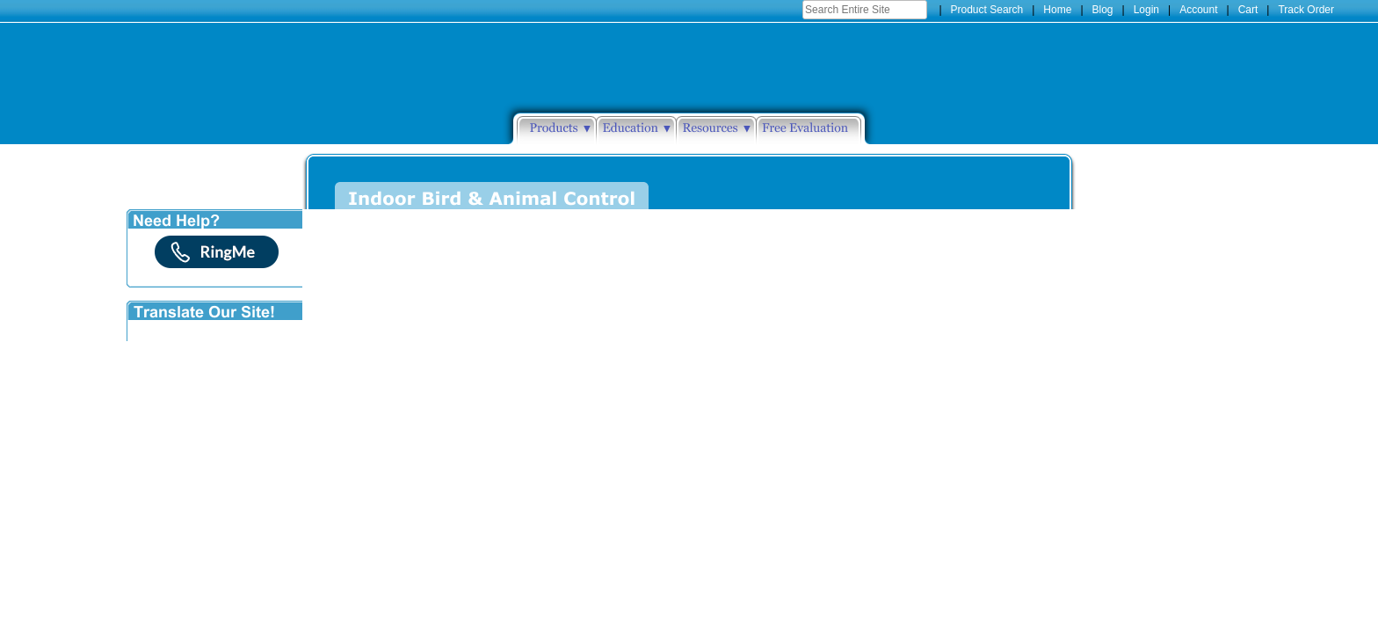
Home (1057, 10)
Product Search (987, 10)
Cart (1248, 10)
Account (1198, 10)
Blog (1102, 10)
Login (1146, 10)
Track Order (1306, 10)
